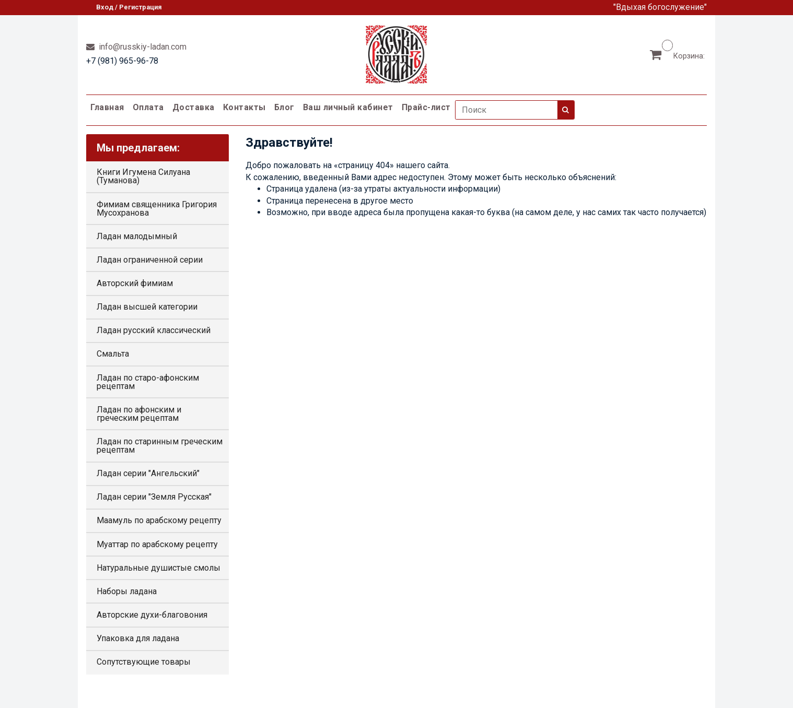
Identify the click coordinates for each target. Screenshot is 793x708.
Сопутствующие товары (144, 662)
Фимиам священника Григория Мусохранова (157, 208)
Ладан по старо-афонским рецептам (148, 382)
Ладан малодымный (137, 236)
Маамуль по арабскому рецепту (159, 520)
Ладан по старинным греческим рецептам (160, 445)
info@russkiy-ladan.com (141, 47)
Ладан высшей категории (147, 307)
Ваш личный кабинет (348, 107)
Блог (284, 107)
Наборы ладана (127, 591)
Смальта (113, 354)
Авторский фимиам (135, 283)
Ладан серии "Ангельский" (148, 473)
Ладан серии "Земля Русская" (154, 497)
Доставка (193, 107)
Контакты (244, 107)
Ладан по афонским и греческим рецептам (139, 414)
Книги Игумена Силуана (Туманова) (143, 176)
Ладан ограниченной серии (150, 260)
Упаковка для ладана (138, 638)
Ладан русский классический (154, 330)
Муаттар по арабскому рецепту (157, 544)
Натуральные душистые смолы (158, 568)
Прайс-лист (426, 107)
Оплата (148, 107)
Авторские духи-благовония (152, 615)
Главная (107, 107)
